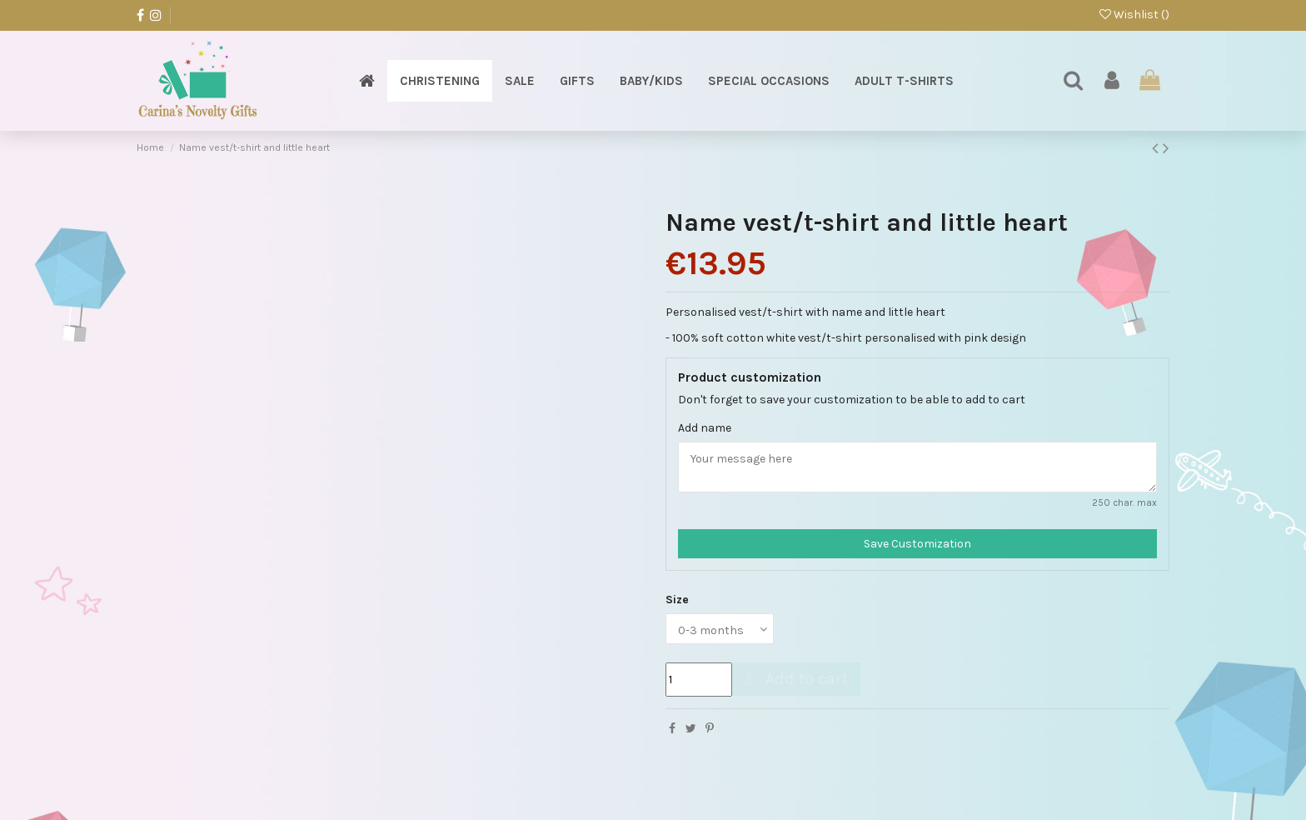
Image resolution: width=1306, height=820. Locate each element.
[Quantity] (698, 679)
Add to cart (794, 678)
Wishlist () (1134, 15)
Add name (704, 428)
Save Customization (917, 544)
